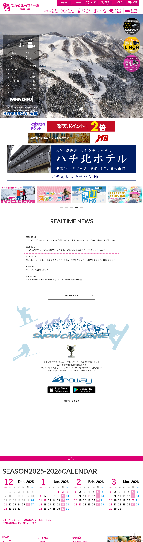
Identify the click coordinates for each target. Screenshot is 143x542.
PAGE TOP (71, 417)
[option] (18, 194)
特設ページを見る (77, 401)
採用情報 (41, 525)
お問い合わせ (132, 3)
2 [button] (66, 207)
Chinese (78, 3)
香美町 (76, 526)
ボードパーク (9, 517)
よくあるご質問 (79, 500)
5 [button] (81, 207)
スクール (118, 11)
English (64, 3)
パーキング (105, 3)
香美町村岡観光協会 (81, 519)
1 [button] (61, 207)
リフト (6, 504)
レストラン (70, 11)
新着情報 (76, 496)
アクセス (119, 3)
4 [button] (76, 207)
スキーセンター (91, 3)
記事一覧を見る (79, 295)
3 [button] (71, 207)
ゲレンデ (55, 11)
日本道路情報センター (82, 529)
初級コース (8, 507)
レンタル (103, 11)
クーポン (134, 11)
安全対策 (76, 504)
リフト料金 (86, 11)
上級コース (8, 514)
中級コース (8, 510)
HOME (5, 496)
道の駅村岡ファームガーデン (85, 523)
